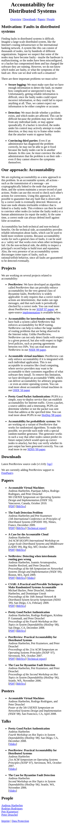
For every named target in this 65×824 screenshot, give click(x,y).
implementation (31, 312)
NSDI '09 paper (37, 349)
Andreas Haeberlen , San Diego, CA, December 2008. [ (33, 736)
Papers (41, 19)
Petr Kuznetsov (9, 811)
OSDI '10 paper (21, 390)
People (51, 19)
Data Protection (20, 821)
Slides (31, 577)
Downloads (29, 19)
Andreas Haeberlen (12, 805)
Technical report (37, 528)
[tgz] (49, 464)
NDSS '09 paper (36, 449)
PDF (11, 506)
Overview (15, 19)
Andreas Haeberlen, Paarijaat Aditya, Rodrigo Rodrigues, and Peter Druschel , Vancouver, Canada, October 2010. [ (34, 497)
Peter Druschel (9, 814)
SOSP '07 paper (45, 309)
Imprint (5, 821)
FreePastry (7, 473)
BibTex (21, 506)
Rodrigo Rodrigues (12, 808)
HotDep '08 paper (51, 415)
